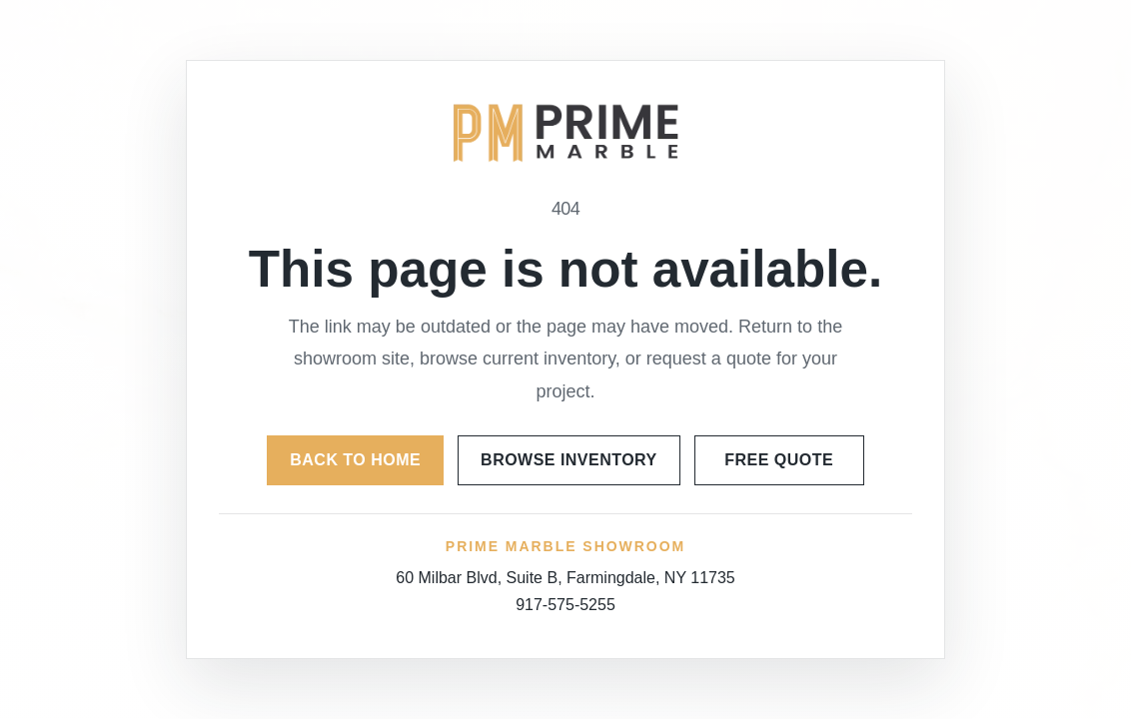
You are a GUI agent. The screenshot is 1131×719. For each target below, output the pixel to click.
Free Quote (778, 459)
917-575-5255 (565, 604)
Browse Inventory (569, 459)
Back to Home (355, 459)
